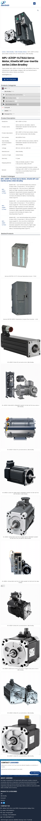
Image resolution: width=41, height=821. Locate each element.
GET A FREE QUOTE (35, 773)
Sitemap (21, 820)
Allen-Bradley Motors (21, 52)
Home (3, 52)
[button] (34, 3)
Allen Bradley (10, 52)
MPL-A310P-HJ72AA (4, 223)
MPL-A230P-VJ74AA (4, 207)
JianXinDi (5, 5)
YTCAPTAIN (29, 820)
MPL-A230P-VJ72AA (4, 191)
